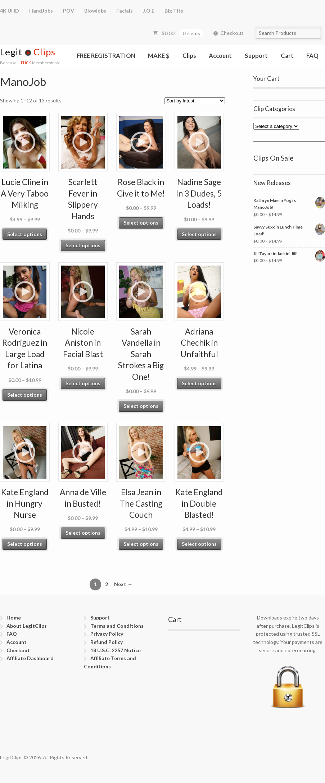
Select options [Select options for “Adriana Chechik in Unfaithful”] (199, 383)
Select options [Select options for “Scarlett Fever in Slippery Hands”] (83, 245)
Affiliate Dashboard (30, 658)
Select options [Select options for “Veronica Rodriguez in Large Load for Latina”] (24, 395)
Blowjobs (95, 11)
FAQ (312, 55)
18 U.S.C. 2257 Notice (115, 650)
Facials (124, 11)
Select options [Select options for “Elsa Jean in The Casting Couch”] (140, 544)
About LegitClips (26, 626)
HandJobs (41, 11)
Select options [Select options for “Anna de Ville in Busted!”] (83, 533)
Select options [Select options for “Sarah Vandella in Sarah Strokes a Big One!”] (140, 406)
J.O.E (148, 11)
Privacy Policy (106, 634)
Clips (189, 55)
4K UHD (9, 11)
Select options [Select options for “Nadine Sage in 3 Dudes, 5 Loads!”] (199, 234)
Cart (287, 55)
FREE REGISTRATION (106, 55)
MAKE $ (159, 55)
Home (13, 617)
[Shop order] (194, 100)
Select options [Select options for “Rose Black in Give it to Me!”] (140, 223)
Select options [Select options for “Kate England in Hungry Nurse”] (24, 544)
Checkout (232, 33)
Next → (123, 584)
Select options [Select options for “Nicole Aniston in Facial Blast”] (83, 383)
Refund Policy (106, 642)
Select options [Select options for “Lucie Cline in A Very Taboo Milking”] (24, 234)
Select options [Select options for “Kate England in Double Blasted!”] (199, 544)
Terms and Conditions (117, 626)
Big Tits (173, 11)
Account (220, 55)
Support (256, 55)
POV (68, 11)
